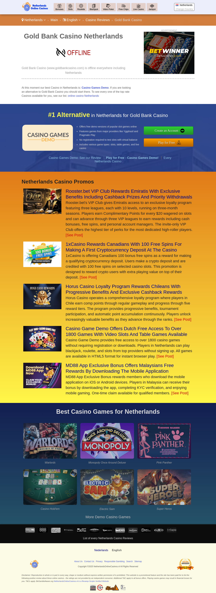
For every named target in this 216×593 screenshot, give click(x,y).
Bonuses (59, 9)
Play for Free (184, 140)
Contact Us (89, 561)
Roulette (81, 9)
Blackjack (94, 9)
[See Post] (74, 235)
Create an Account (184, 133)
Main (54, 20)
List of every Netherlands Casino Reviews (108, 538)
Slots (70, 9)
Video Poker (108, 9)
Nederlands (101, 550)
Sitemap (138, 561)
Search (129, 561)
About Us (78, 561)
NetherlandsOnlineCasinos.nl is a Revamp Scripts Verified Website (81, 581)
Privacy (99, 561)
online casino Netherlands (83, 95)
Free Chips (124, 9)
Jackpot (151, 9)
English (72, 20)
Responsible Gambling (114, 561)
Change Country (184, 9)
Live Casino (138, 9)
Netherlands (34, 20)
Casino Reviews (98, 20)
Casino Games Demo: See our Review (75, 174)
